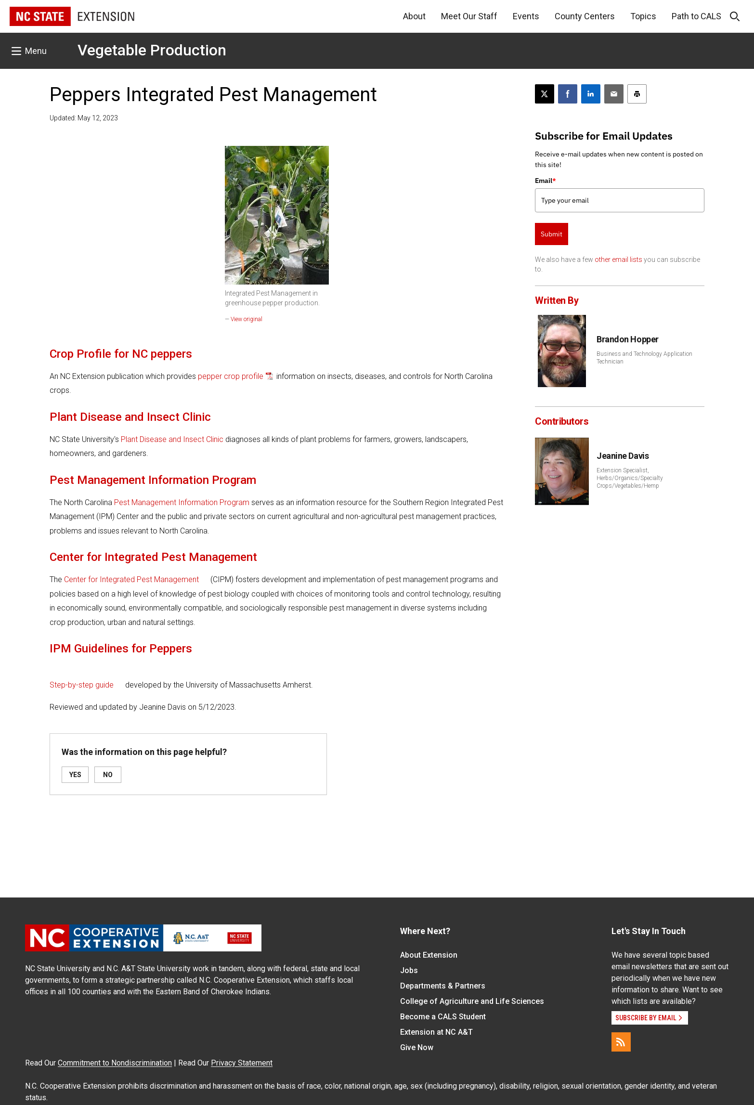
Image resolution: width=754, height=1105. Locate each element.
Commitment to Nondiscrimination (115, 1062)
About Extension (428, 955)
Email (545, 180)
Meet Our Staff (469, 16)
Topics (643, 16)
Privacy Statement (242, 1062)
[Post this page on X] (544, 94)
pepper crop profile (230, 376)
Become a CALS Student (443, 1016)
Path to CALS (696, 16)
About (414, 16)
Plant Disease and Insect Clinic (172, 439)
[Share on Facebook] (567, 94)
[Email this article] (614, 94)
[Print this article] (637, 94)
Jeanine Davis (623, 456)
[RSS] (621, 1042)
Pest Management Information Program (181, 502)
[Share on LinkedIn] (590, 94)
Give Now (416, 1047)
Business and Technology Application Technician (644, 358)
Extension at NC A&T (436, 1032)
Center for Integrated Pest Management (131, 579)
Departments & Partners (442, 985)
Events (526, 16)
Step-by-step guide (82, 684)
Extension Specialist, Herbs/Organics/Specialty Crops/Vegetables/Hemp (630, 478)
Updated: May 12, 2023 (84, 118)
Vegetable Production (152, 50)
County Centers (585, 16)
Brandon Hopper (628, 339)
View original (246, 319)
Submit (551, 234)
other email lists (618, 259)
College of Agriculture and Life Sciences (472, 1001)
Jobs (409, 970)
